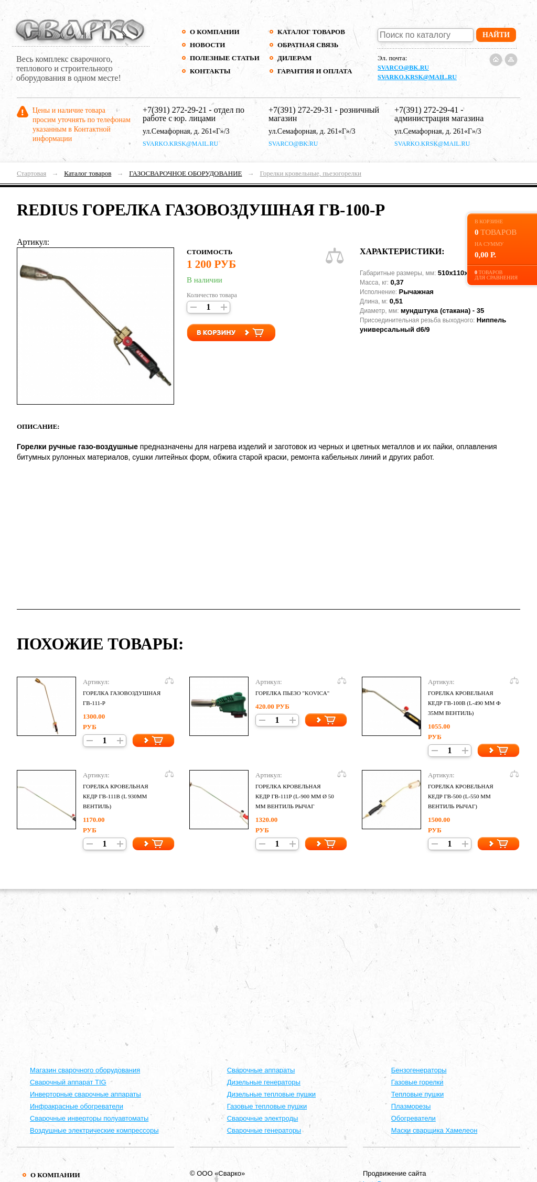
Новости (207, 45)
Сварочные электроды (262, 1118)
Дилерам (294, 58)
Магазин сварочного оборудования (85, 1070)
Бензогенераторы (419, 1070)
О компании (215, 32)
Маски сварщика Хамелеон (434, 1130)
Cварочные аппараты (261, 1070)
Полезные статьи (225, 58)
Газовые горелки (417, 1082)
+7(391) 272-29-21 (175, 109)
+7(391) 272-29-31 (300, 109)
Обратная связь (307, 45)
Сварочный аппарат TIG (68, 1082)
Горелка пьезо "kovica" (292, 693)
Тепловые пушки (417, 1094)
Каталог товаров (311, 32)
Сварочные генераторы (264, 1130)
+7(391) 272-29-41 (426, 109)
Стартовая (31, 173)
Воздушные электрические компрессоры (94, 1130)
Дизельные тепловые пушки (271, 1094)
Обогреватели (413, 1118)
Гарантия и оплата (314, 71)
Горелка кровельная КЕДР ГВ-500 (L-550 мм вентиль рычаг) (460, 796)
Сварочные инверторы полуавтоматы (89, 1118)
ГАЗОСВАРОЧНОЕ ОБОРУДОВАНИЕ (185, 173)
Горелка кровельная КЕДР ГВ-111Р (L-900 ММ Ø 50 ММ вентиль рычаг (294, 796)
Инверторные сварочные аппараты (85, 1094)
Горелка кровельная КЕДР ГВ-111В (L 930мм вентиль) (115, 796)
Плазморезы (411, 1106)
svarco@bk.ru (403, 67)
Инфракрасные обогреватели (76, 1106)
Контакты (210, 71)
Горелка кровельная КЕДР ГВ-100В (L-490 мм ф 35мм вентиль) (464, 703)
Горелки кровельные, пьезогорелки (310, 173)
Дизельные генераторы (263, 1082)
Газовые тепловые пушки (267, 1106)
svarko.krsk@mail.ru (417, 77)
